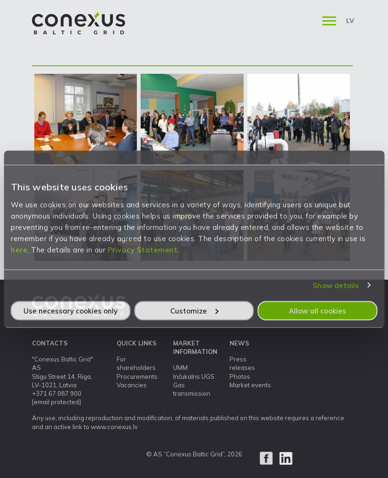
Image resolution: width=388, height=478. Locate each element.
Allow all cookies (317, 310)
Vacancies (132, 385)
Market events (250, 385)
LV (350, 20)
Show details (336, 285)
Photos (240, 376)
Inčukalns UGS (193, 376)
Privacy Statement (143, 249)
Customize (194, 310)
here (19, 249)
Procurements (137, 376)
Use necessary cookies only (71, 310)
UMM (180, 367)
